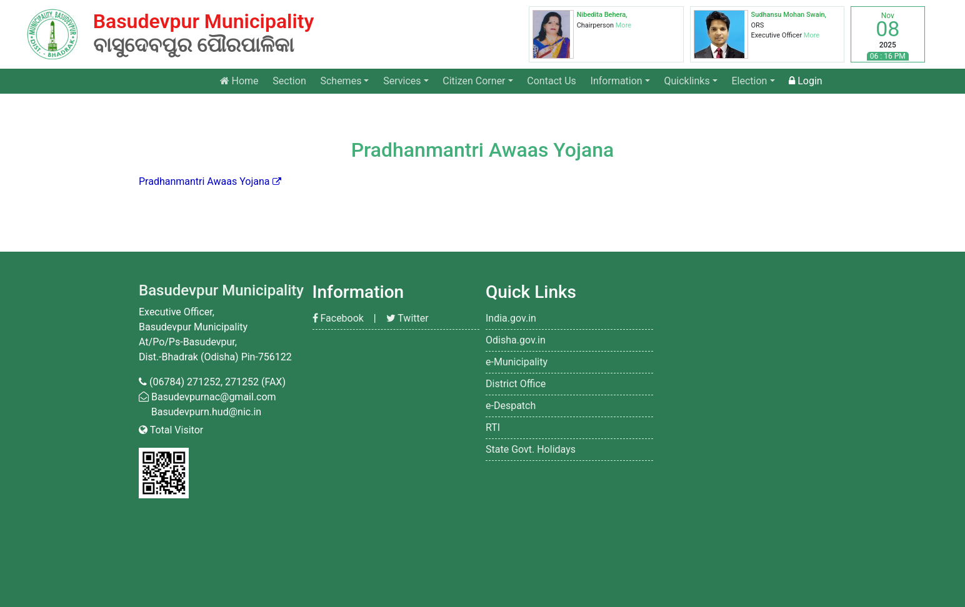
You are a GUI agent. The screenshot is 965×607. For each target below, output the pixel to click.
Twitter (407, 318)
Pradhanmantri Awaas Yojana (204, 181)
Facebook (338, 318)
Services (402, 81)
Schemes (340, 81)
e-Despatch (511, 406)
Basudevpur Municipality (221, 290)
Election (749, 81)
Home (243, 80)
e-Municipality (517, 362)
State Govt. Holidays (531, 449)
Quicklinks (687, 81)
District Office (516, 384)
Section (289, 81)
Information (616, 81)
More (623, 25)
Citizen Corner (473, 81)
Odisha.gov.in (516, 340)
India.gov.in (511, 318)
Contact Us (551, 81)
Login (805, 81)
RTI (493, 427)
